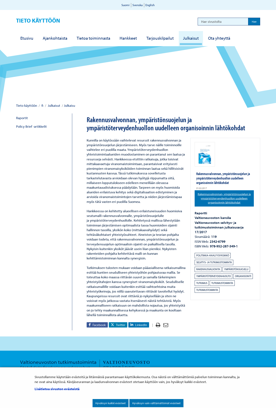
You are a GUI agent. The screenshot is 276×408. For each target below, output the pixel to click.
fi (42, 105)
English (150, 5)
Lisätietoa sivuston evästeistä (57, 389)
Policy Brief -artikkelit (31, 126)
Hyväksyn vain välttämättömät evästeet (156, 403)
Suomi (125, 5)
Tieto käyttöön (38, 20)
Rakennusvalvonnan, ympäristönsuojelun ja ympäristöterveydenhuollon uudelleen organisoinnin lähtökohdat (226, 198)
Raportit (22, 118)
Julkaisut (53, 105)
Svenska (137, 5)
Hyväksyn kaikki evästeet (110, 403)
